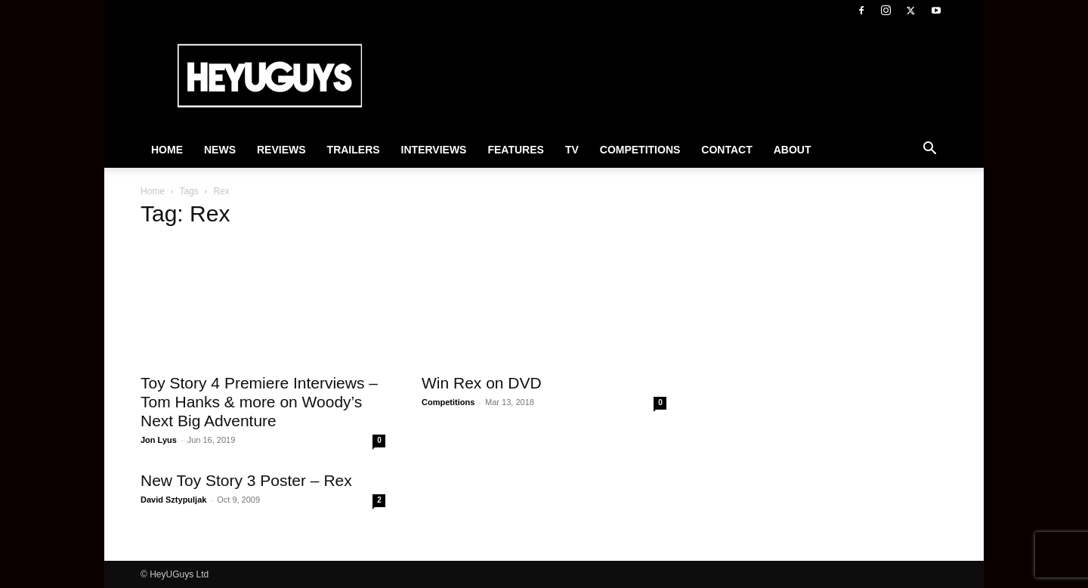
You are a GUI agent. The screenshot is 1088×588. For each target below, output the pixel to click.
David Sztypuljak (173, 499)
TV (572, 150)
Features (515, 150)
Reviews (281, 150)
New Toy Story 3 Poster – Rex (246, 480)
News (220, 150)
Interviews (434, 150)
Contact (726, 150)
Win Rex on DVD (482, 382)
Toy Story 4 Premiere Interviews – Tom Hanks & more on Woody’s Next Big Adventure (259, 401)
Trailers (353, 150)
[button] (929, 150)
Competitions (640, 150)
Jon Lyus (159, 439)
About (792, 150)
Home (167, 150)
